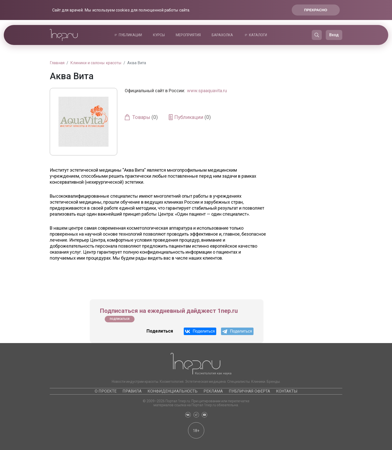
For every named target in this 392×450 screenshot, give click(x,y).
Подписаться (120, 319)
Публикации (130, 35)
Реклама (213, 391)
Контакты (287, 391)
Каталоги (258, 35)
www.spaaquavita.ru (207, 90)
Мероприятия (188, 35)
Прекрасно (315, 10)
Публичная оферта (249, 391)
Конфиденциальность (173, 391)
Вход (334, 34)
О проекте (105, 391)
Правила (132, 391)
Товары (145, 117)
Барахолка (222, 35)
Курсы (159, 35)
